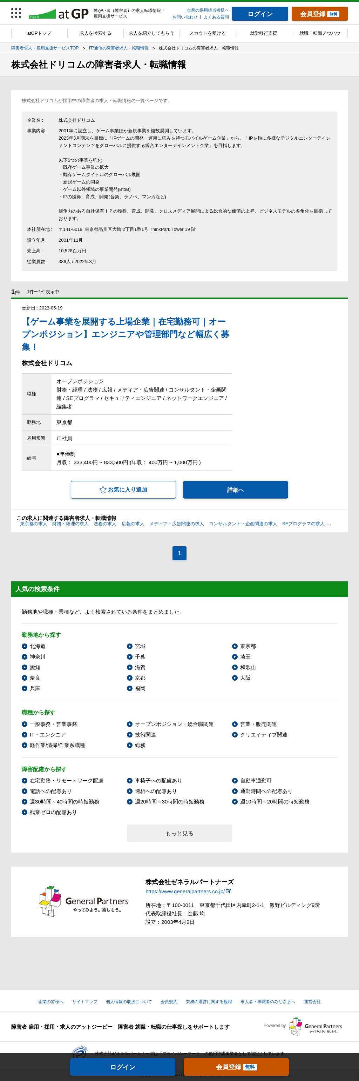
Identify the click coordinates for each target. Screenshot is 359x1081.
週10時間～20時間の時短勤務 (275, 802)
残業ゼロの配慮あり (53, 812)
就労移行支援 (263, 33)
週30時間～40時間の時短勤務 (64, 802)
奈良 (35, 678)
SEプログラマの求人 (303, 523)
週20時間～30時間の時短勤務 (169, 802)
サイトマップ (84, 1001)
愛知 (35, 667)
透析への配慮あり (156, 791)
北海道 (38, 646)
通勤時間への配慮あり (266, 791)
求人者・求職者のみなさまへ (268, 1001)
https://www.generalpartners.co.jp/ (185, 891)
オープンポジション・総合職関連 (174, 724)
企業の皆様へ (50, 1001)
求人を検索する (95, 33)
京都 (140, 678)
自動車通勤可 (256, 780)
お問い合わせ (185, 17)
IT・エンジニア (48, 735)
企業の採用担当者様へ (208, 10)
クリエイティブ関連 (263, 735)
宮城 (140, 646)
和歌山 (248, 667)
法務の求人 (105, 523)
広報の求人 (133, 523)
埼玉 (245, 657)
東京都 (248, 646)
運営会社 (312, 1001)
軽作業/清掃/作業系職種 (57, 745)
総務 (140, 745)
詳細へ (235, 490)
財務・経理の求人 (70, 523)
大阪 (245, 678)
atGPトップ (39, 33)
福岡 (140, 688)
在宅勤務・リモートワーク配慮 (66, 780)
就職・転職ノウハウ (319, 33)
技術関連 (145, 735)
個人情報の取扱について (129, 1001)
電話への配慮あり (51, 791)
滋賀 (140, 667)
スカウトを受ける (207, 33)
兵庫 (35, 688)
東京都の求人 (33, 523)
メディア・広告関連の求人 (176, 523)
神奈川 (38, 657)
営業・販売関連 (258, 724)
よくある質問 (216, 17)
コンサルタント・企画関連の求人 (243, 523)
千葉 (140, 657)
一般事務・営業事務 (53, 724)
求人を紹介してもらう (151, 33)
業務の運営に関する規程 (209, 1001)
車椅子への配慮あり (158, 780)
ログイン (122, 1067)
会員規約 (169, 1001)
